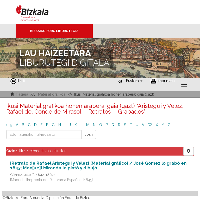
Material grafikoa (51, 94)
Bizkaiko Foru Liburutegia (54, 31)
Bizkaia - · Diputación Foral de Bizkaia (38, 12)
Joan (89, 134)
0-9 (9, 125)
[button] (134, 80)
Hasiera (22, 94)
